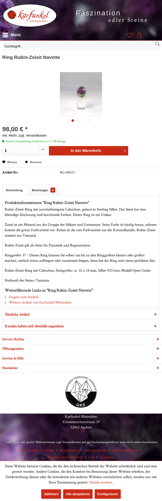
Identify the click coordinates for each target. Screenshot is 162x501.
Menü (12, 34)
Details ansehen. (101, 482)
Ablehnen (51, 494)
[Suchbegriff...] (81, 46)
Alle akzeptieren (78, 494)
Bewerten (33, 162)
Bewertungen (43, 190)
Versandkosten (71, 442)
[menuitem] (81, 47)
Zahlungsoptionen (95, 450)
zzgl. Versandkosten (32, 135)
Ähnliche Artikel (17, 314)
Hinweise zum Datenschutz (65, 457)
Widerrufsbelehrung (125, 450)
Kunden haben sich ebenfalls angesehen (34, 326)
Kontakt (49, 450)
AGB (91, 457)
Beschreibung (14, 190)
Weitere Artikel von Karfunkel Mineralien (38, 302)
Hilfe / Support (30, 450)
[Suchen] (157, 44)
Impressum (107, 457)
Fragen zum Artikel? (22, 296)
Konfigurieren (107, 494)
